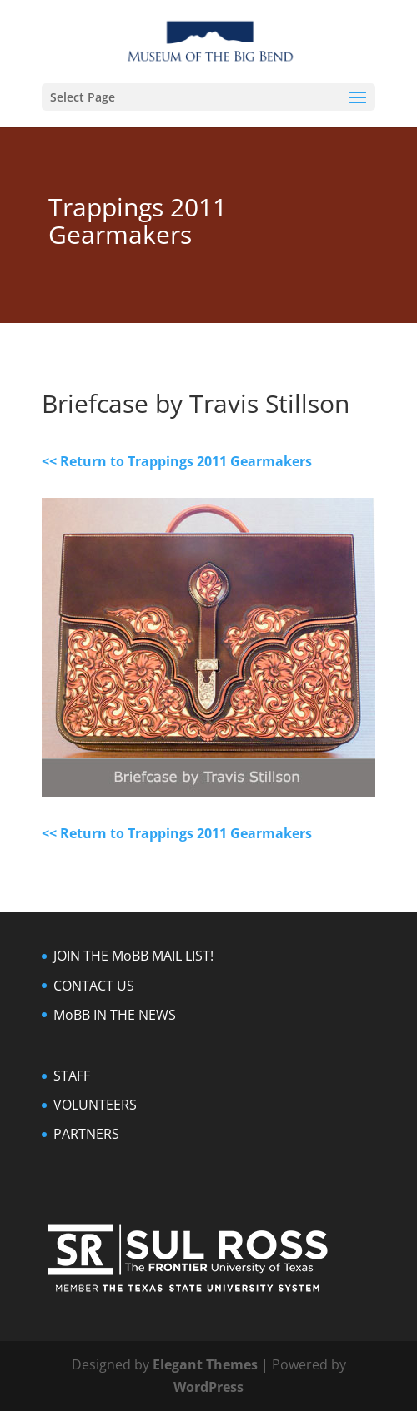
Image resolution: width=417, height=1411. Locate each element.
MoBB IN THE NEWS (114, 1015)
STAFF (71, 1075)
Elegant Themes (205, 1364)
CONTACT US (93, 985)
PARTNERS (86, 1134)
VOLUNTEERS (95, 1105)
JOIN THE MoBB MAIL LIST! (133, 955)
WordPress (208, 1387)
